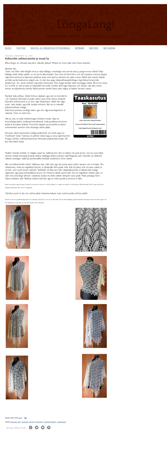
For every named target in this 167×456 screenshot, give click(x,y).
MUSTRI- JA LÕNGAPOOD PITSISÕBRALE (50, 48)
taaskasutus (61, 422)
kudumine (39, 422)
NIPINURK (79, 48)
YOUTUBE (21, 48)
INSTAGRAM (109, 48)
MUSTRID (93, 48)
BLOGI (8, 48)
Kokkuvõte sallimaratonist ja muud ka (27, 58)
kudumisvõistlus (50, 422)
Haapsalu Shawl (27, 422)
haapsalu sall (15, 422)
